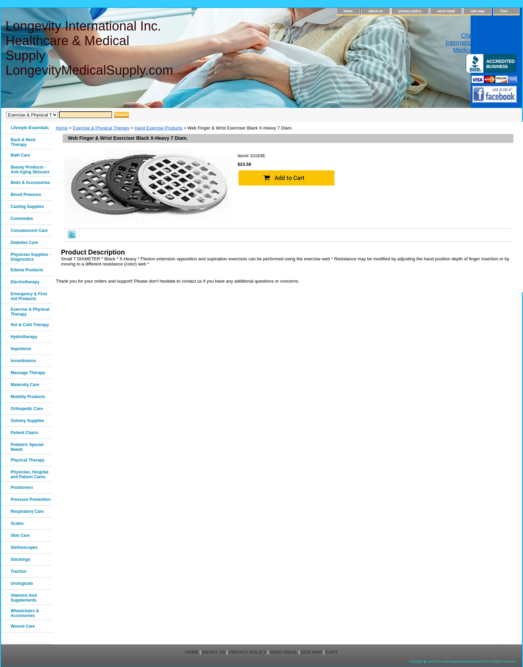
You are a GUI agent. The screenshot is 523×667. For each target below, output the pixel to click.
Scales (17, 523)
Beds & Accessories (30, 182)
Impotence (21, 348)
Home (62, 128)
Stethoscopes (24, 547)
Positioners (22, 487)
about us (375, 11)
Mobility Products (28, 396)
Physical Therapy (28, 460)
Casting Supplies (27, 206)
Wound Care (23, 626)
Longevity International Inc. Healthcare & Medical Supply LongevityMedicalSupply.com (88, 48)
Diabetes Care (24, 242)
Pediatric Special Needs (27, 447)
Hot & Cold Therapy (30, 324)
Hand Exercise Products (158, 128)
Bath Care (20, 155)
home (348, 11)
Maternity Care (25, 384)
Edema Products (27, 270)
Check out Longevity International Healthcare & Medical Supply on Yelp (481, 42)
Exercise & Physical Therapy (101, 128)
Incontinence (23, 360)
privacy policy (410, 11)
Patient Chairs (24, 432)
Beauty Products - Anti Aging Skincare (30, 169)
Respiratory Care (27, 511)
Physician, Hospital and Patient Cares (29, 474)
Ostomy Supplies (27, 420)
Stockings (20, 559)
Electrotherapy (25, 282)
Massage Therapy (28, 372)
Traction (19, 571)
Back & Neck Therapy (23, 142)
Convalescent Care (29, 230)
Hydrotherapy (24, 336)
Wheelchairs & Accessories (25, 613)
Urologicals (22, 583)
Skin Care (20, 535)
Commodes (22, 218)
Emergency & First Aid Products (29, 296)
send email (446, 11)
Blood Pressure (26, 194)
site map (478, 11)
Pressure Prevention (31, 499)
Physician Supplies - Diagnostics (31, 257)
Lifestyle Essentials (30, 127)
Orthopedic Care (27, 408)
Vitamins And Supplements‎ (24, 598)
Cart (503, 11)
